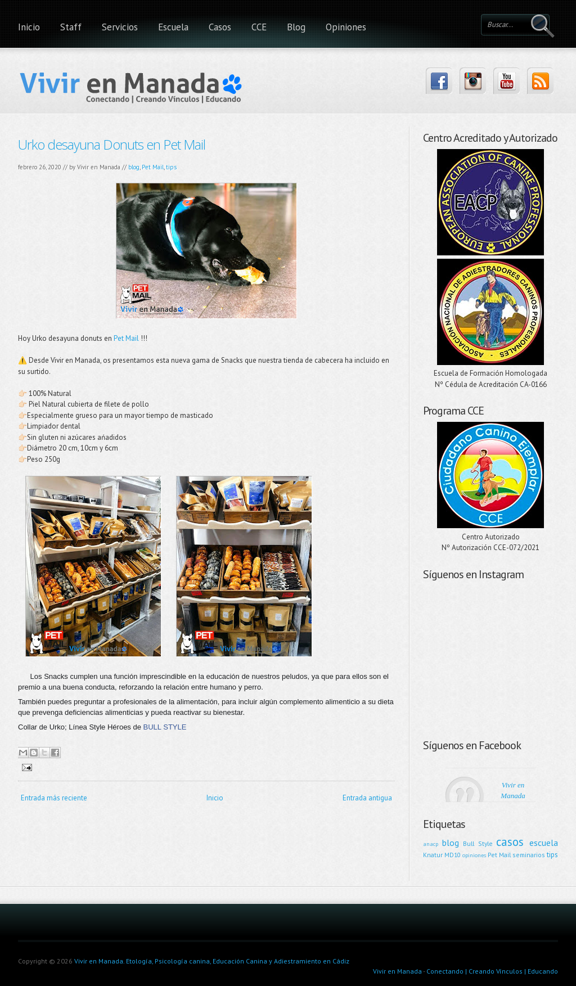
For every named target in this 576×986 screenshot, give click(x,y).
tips (171, 167)
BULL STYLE (165, 727)
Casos (220, 27)
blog (134, 167)
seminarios (528, 854)
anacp (430, 844)
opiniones (474, 855)
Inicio (29, 27)
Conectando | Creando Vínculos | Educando (492, 971)
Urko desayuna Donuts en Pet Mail (111, 144)
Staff (71, 27)
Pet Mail (153, 167)
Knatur (433, 854)
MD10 (452, 854)
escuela (543, 842)
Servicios (120, 27)
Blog (296, 27)
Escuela (173, 27)
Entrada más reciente (54, 798)
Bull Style (478, 843)
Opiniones (346, 27)
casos (510, 841)
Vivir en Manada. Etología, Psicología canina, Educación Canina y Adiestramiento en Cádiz (211, 961)
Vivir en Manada (397, 971)
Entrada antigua (367, 798)
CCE (259, 27)
